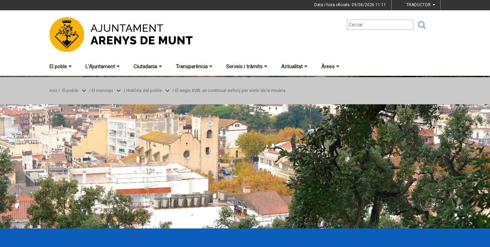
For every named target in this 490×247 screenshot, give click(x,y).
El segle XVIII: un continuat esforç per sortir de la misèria (230, 90)
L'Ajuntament (102, 66)
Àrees (330, 66)
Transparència (194, 66)
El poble (60, 66)
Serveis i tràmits (246, 66)
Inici (53, 90)
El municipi (102, 90)
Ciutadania (147, 66)
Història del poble (144, 90)
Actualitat (294, 66)
